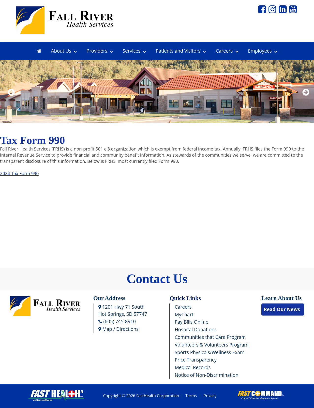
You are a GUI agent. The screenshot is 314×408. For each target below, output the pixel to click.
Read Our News (282, 309)
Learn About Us (281, 298)
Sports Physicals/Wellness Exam (209, 352)
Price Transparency (196, 359)
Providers (100, 50)
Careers (227, 50)
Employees (262, 50)
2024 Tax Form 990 (19, 173)
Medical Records (192, 367)
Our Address (109, 298)
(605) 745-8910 (117, 321)
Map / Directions (118, 329)
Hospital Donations (196, 329)
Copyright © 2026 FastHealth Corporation (141, 396)
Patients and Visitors (181, 50)
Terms (191, 396)
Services (134, 50)
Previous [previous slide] (11, 98)
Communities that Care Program (210, 337)
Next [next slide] (304, 98)
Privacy (210, 396)
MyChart (184, 314)
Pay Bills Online (191, 321)
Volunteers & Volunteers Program (211, 344)
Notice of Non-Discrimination (206, 375)
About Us (64, 50)
